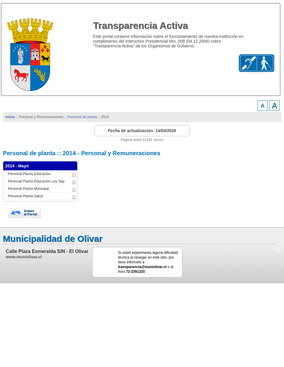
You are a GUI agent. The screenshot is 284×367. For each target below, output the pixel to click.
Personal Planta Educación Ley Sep (36, 181)
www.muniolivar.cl (24, 256)
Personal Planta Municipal (28, 189)
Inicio (10, 117)
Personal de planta (82, 117)
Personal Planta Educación (29, 174)
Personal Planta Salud (25, 196)
